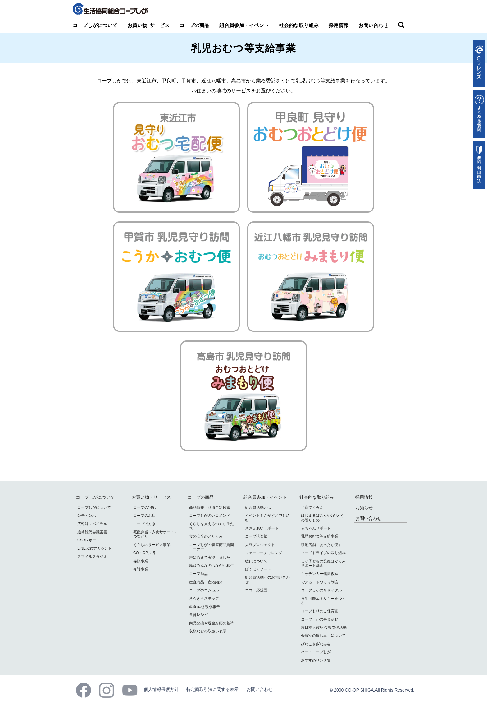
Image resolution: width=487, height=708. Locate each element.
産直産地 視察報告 (204, 606)
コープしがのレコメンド (209, 515)
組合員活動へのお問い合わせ (267, 579)
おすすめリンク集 (316, 660)
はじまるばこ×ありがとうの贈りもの (322, 517)
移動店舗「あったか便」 (321, 545)
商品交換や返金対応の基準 (211, 623)
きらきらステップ (204, 598)
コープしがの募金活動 (319, 619)
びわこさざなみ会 (316, 644)
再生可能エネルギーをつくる (323, 600)
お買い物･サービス (148, 25)
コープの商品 (194, 25)
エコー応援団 (256, 590)
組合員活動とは (258, 507)
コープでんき (144, 524)
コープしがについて (95, 25)
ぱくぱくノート (258, 569)
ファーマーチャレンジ (263, 553)
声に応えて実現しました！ (211, 557)
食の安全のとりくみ (206, 536)
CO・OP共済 (144, 553)
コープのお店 (144, 515)
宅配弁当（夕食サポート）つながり (155, 534)
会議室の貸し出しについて (323, 635)
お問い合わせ (373, 25)
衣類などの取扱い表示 (207, 631)
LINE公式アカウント (94, 548)
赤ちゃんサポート (316, 528)
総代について (256, 561)
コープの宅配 (144, 507)
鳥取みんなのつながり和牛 (211, 565)
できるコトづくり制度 (319, 582)
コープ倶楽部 (256, 536)
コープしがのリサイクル (321, 590)
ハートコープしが (316, 652)
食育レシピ (198, 615)
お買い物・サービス (151, 497)
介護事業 (140, 569)
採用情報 (338, 25)
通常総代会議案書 (92, 532)
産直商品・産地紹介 (206, 582)
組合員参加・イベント (244, 25)
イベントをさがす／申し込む (267, 517)
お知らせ (364, 507)
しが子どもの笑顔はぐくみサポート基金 (323, 563)
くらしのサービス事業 (152, 545)
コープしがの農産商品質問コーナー (211, 547)
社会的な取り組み (299, 25)
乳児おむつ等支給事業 (319, 536)
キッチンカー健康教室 (319, 573)
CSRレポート (88, 540)
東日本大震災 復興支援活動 (324, 627)
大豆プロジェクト (260, 545)
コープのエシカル (204, 590)
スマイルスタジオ (92, 556)
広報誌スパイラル (92, 524)
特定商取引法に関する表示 (212, 689)
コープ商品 (198, 573)
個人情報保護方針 (161, 689)
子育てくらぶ (312, 507)
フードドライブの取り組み (323, 553)
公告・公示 (86, 515)
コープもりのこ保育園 (319, 611)
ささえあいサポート (262, 528)
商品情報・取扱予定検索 (209, 507)
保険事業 (140, 561)
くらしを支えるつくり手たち (211, 526)
